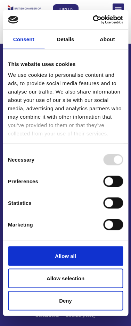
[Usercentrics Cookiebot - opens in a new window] (93, 19)
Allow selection (65, 278)
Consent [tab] (23, 39)
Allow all (65, 256)
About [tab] (107, 39)
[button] (118, 9)
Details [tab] (65, 39)
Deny (65, 300)
